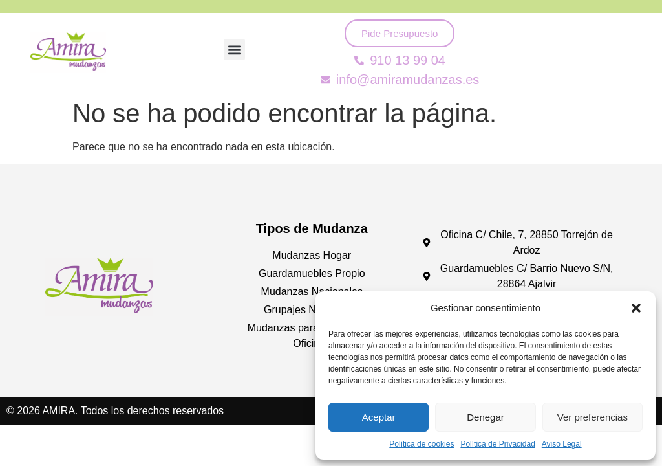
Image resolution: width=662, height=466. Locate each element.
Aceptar (379, 417)
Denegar (485, 417)
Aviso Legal (562, 444)
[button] (636, 308)
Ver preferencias (592, 417)
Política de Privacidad (497, 444)
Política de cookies (421, 444)
